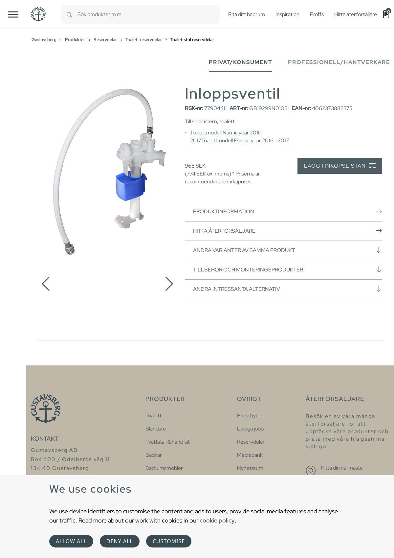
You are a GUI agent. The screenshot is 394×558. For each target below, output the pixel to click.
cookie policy (217, 520)
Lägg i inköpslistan (340, 166)
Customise (169, 541)
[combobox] (148, 14)
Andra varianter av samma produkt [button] (287, 250)
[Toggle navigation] (13, 14)
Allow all (71, 541)
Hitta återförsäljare (287, 230)
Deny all (119, 541)
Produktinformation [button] (287, 211)
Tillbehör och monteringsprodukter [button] (287, 269)
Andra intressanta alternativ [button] (287, 288)
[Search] (69, 14)
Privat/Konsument (240, 62)
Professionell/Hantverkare (339, 62)
